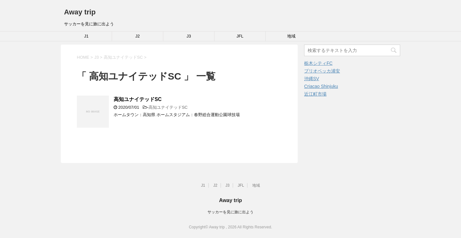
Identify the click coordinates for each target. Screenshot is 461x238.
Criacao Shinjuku (321, 86)
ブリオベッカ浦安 (322, 70)
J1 (86, 36)
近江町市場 (315, 94)
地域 (291, 36)
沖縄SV (311, 78)
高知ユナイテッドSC (138, 99)
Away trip (80, 12)
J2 (137, 36)
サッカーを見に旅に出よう (230, 212)
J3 (189, 36)
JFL (240, 36)
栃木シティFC (318, 63)
